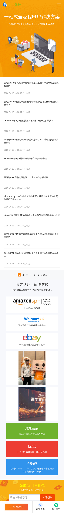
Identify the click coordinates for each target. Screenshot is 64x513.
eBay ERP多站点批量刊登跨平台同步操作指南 (25, 158)
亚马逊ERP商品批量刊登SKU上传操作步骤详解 (26, 177)
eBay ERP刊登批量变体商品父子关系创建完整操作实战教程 (32, 215)
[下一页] (49, 275)
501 (44, 275)
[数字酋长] (12, 4)
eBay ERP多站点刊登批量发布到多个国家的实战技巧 (28, 120)
